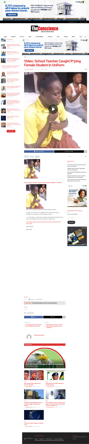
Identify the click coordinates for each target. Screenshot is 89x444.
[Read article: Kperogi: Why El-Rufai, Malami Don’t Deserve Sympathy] (34, 375)
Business (13, 36)
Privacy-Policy (49, 438)
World (73, 36)
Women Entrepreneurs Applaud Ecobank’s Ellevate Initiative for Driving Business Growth (13, 94)
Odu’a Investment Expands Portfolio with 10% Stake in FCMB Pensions (13, 124)
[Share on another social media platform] (85, 151)
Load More (11, 131)
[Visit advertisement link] (44, 10)
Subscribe (71, 222)
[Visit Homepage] (44, 29)
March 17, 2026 (58, 407)
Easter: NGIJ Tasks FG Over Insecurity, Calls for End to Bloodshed (44, 364)
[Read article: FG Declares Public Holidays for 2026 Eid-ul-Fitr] (34, 415)
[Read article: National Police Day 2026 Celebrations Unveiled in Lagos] (55, 375)
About (36, 438)
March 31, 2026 (36, 386)
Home (25, 57)
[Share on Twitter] (69, 151)
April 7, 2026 (37, 366)
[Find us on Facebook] (80, 22)
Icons (58, 36)
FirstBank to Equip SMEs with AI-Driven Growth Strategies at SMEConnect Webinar (13, 59)
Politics (22, 36)
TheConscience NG (29, 69)
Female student (30, 312)
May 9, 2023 (37, 69)
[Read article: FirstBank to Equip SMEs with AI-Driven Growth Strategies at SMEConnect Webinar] (34, 394)
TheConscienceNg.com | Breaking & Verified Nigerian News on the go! (49, 440)
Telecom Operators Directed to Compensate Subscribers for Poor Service (14, 45)
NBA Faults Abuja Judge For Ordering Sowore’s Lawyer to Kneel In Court (14, 110)
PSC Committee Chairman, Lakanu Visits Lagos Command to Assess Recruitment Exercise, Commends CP (55, 404)
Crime (29, 36)
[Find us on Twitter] (82, 22)
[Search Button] (85, 37)
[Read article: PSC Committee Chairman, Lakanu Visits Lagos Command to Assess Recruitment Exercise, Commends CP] (55, 394)
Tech (80, 36)
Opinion (66, 36)
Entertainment (39, 36)
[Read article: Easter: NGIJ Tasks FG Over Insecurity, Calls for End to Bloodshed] (44, 358)
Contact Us (41, 438)
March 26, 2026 (36, 407)
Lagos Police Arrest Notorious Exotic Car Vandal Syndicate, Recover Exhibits (13, 80)
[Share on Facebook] (39, 151)
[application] (44, 263)
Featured (50, 36)
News (5, 36)
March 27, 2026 (58, 386)
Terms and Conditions (58, 438)
